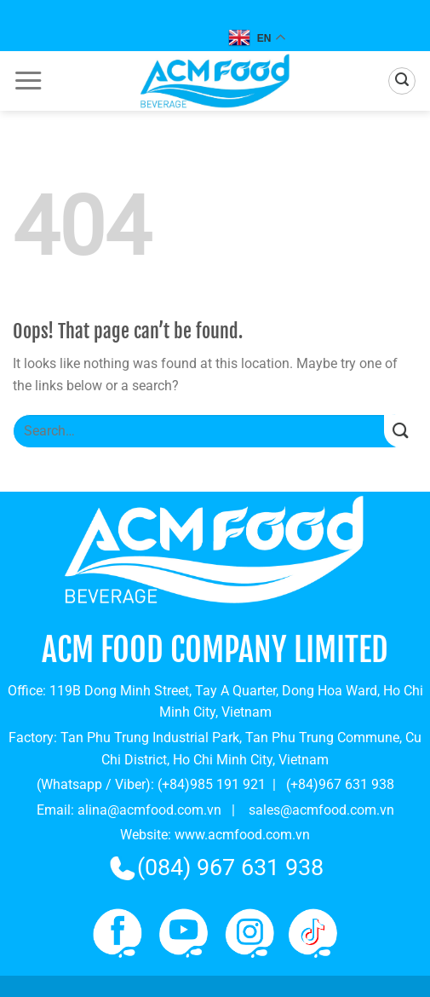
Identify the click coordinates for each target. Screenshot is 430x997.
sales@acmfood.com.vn (321, 810)
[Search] (402, 81)
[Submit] (400, 431)
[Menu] (28, 81)
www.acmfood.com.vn (242, 835)
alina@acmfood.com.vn (149, 810)
